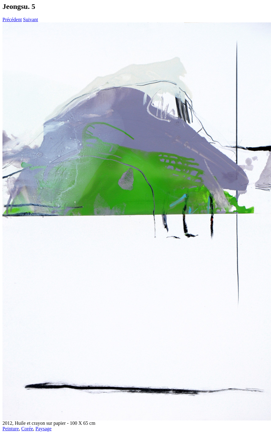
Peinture (10, 428)
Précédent (12, 19)
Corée (27, 428)
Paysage (44, 428)
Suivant (30, 19)
